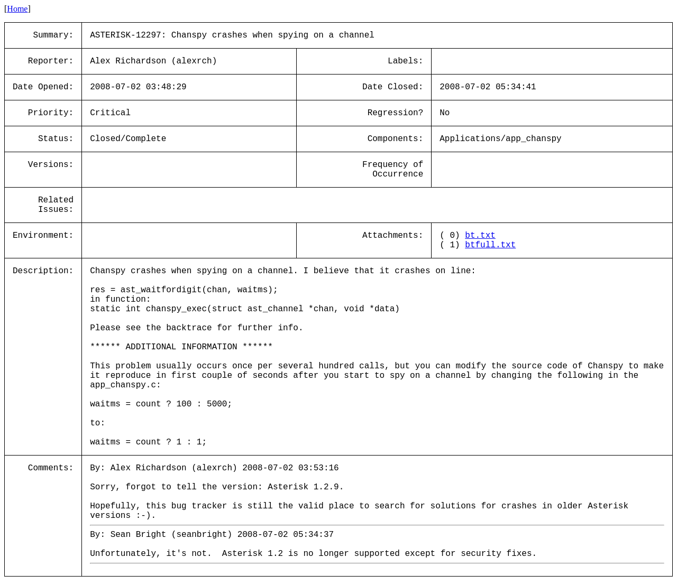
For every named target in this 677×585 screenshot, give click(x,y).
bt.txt (480, 235)
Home (17, 8)
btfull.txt (490, 245)
